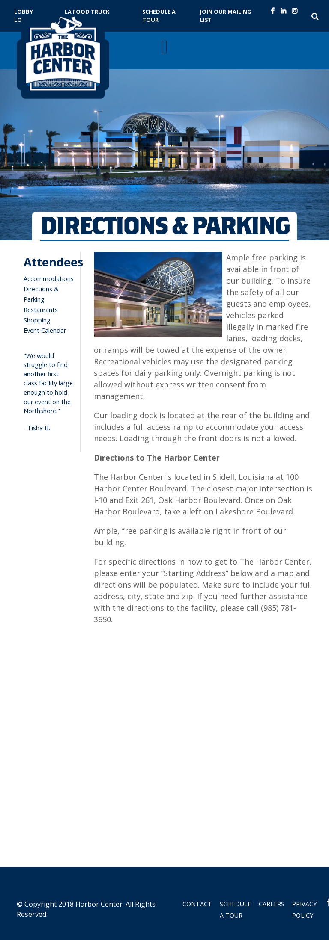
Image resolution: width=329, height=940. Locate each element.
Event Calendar (45, 330)
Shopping (37, 320)
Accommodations (49, 279)
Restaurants (41, 310)
